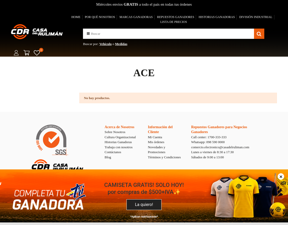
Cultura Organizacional (120, 137)
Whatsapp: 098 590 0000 (208, 142)
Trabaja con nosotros (119, 147)
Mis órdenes (156, 142)
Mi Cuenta (155, 137)
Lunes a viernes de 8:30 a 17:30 (212, 152)
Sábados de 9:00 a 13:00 (207, 157)
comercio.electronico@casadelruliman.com (220, 147)
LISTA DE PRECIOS (173, 22)
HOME (75, 17)
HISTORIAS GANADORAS (217, 17)
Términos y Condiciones (164, 157)
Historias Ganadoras (118, 142)
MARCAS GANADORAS (136, 17)
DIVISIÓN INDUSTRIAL (255, 17)
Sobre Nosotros (115, 132)
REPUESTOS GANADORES (175, 17)
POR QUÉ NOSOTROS (100, 17)
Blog (108, 157)
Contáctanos (113, 152)
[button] (88, 33)
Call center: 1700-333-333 (208, 137)
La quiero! (144, 204)
